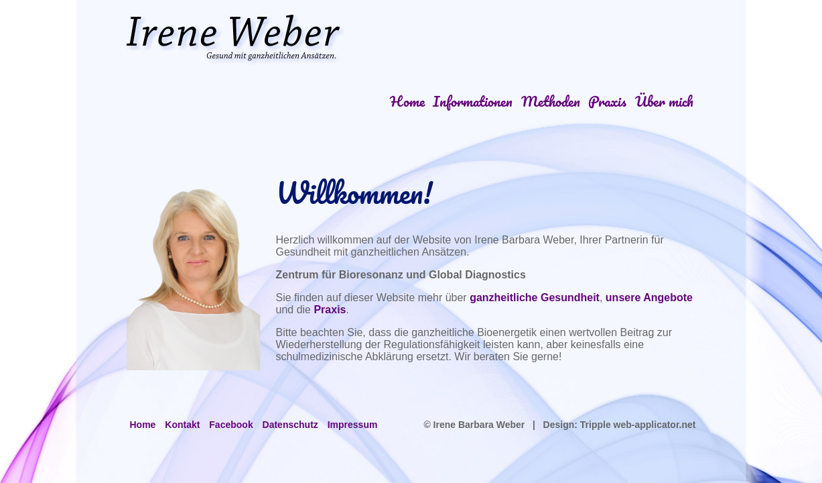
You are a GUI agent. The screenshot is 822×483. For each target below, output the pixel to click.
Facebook (231, 424)
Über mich (664, 101)
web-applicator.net (653, 424)
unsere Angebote (649, 297)
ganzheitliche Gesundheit (535, 297)
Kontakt (182, 424)
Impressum (353, 424)
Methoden (550, 101)
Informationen (472, 101)
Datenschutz (290, 424)
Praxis (607, 101)
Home (407, 101)
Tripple (595, 424)
